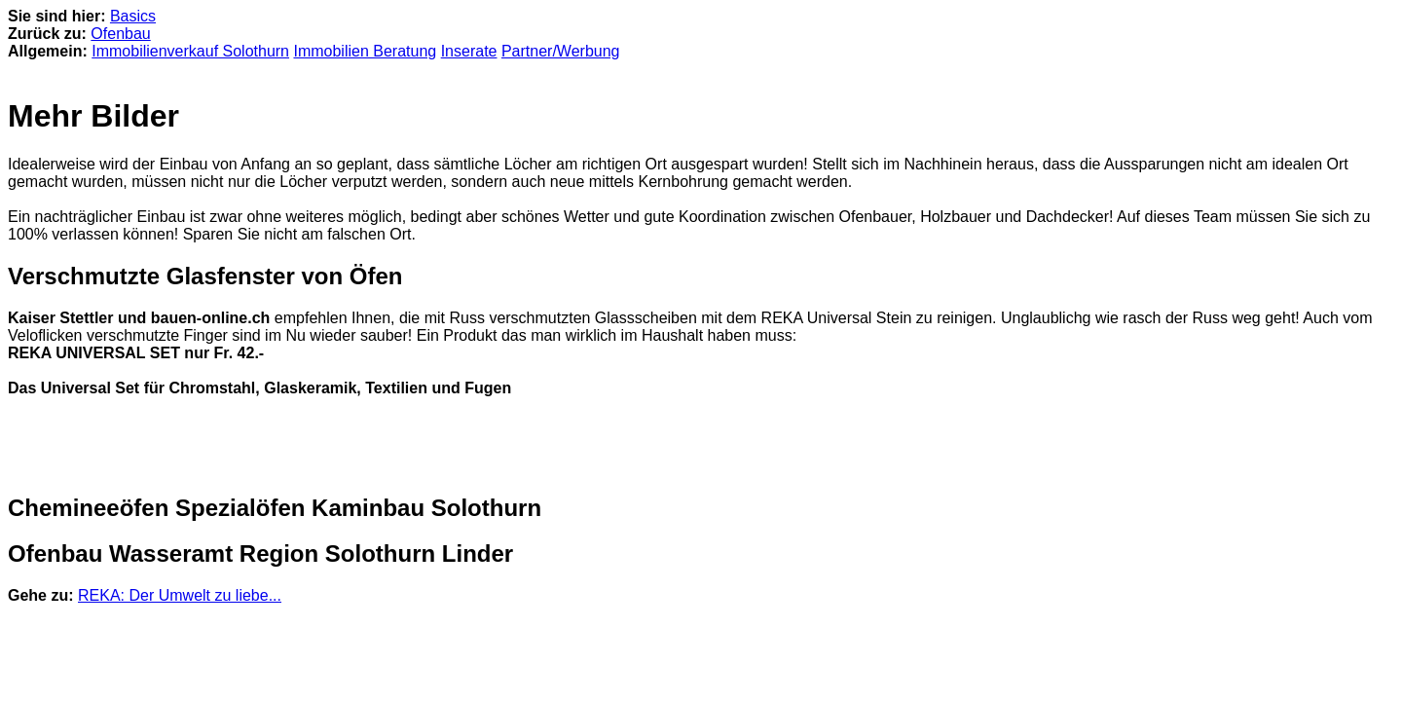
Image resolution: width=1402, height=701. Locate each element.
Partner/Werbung (560, 51)
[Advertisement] (235, 446)
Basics (133, 16)
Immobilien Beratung (364, 51)
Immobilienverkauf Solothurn (190, 51)
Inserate (469, 51)
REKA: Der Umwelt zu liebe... (179, 595)
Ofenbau (120, 33)
